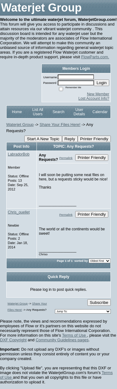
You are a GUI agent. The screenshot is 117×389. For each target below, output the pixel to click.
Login (101, 82)
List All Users (37, 112)
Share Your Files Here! (60, 124)
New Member (98, 94)
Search (58, 112)
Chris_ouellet (19, 212)
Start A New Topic (43, 139)
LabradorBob (18, 154)
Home (17, 112)
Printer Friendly (94, 139)
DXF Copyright (13, 340)
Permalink (66, 158)
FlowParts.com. (95, 57)
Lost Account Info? (93, 98)
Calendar (100, 112)
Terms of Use (74, 335)
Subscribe (99, 302)
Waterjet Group (20, 124)
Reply (70, 139)
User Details (79, 112)
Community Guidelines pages (62, 340)
